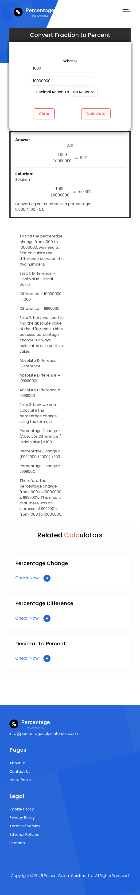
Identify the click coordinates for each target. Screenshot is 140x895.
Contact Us (19, 771)
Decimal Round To (52, 92)
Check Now (33, 578)
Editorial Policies (24, 834)
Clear (44, 113)
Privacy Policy (22, 817)
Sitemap (17, 843)
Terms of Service (25, 826)
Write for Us (20, 780)
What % (70, 61)
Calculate (95, 113)
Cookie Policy (21, 809)
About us (17, 763)
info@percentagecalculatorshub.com (44, 733)
